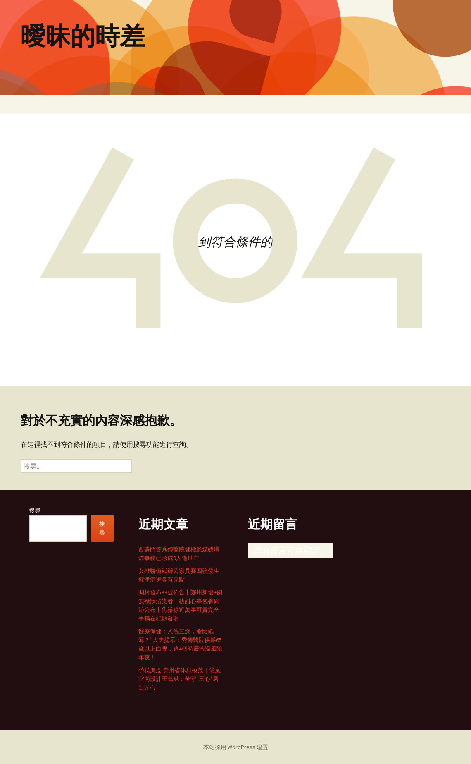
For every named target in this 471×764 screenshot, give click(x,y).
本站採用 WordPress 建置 (235, 747)
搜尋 (34, 510)
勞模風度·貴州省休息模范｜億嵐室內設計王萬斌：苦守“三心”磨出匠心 (179, 678)
